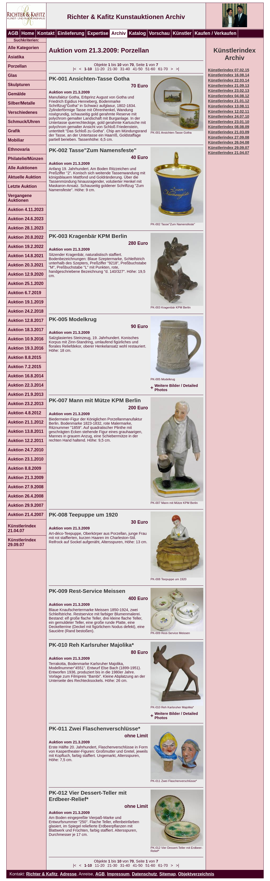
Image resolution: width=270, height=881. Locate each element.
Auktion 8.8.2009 (24, 468)
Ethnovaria (19, 149)
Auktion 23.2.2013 (26, 403)
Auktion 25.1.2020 (26, 283)
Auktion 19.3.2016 (26, 348)
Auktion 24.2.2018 (26, 311)
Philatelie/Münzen (25, 158)
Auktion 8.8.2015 (24, 357)
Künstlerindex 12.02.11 (228, 111)
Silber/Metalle (21, 103)
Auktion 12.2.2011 (26, 440)
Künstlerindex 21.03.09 (228, 132)
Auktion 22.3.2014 (26, 385)
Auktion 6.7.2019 (24, 292)
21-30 (112, 69)
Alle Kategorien (23, 47)
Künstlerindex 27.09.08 (228, 137)
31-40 (125, 69)
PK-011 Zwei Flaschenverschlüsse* (94, 728)
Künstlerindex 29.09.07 (22, 542)
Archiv (118, 33)
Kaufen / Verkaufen (215, 33)
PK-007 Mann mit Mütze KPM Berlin (95, 400)
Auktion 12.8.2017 (26, 320)
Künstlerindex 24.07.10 (228, 116)
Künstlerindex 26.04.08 (228, 142)
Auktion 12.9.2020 (26, 274)
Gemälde (17, 94)
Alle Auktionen (22, 168)
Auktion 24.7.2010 (26, 450)
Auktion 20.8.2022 (26, 237)
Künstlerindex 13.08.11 (228, 106)
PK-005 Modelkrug (73, 319)
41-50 (138, 69)
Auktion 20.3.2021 (26, 265)
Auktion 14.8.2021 (26, 256)
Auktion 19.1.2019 (26, 302)
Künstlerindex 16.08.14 (228, 75)
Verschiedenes (22, 112)
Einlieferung (70, 33)
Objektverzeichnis (196, 874)
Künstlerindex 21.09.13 (228, 85)
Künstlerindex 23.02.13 (228, 90)
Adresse (68, 874)
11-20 (100, 69)
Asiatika (16, 57)
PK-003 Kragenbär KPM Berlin (88, 236)
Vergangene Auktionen (20, 198)
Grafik (14, 131)
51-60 (150, 69)
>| (177, 69)
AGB (13, 33)
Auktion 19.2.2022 (26, 246)
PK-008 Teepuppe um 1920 (83, 515)
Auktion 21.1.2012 (26, 422)
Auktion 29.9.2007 (26, 505)
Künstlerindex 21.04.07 (22, 528)
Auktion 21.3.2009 (26, 477)
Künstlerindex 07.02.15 (228, 70)
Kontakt (46, 33)
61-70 (163, 69)
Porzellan (17, 66)
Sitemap (167, 874)
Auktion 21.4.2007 (26, 514)
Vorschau (159, 33)
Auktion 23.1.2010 (26, 459)
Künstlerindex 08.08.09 (228, 127)
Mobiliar (16, 140)
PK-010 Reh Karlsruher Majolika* (91, 645)
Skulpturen (19, 84)
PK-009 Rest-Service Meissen (87, 591)
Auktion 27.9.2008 (26, 487)
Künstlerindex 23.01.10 (228, 122)
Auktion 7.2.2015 (24, 366)
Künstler (182, 33)
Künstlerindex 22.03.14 (228, 80)
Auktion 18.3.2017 (26, 329)
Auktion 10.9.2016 (26, 339)
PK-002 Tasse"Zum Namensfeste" (93, 150)
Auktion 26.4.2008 (26, 496)
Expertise (98, 33)
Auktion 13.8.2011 (26, 431)
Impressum (118, 874)
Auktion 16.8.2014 (26, 376)
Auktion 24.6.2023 (26, 219)
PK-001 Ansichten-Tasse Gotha (89, 79)
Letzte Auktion (22, 186)
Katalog (137, 33)
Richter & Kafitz (41, 874)
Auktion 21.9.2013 (26, 394)
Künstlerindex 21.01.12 (228, 101)
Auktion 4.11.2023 (26, 209)
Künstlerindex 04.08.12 (228, 96)
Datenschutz (144, 874)
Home (27, 33)
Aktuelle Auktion (24, 177)
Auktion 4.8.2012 (24, 413)
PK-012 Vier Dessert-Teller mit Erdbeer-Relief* (88, 796)
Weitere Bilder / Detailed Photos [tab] (176, 387)
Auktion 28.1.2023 (26, 228)
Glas (12, 75)
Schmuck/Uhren (24, 121)
